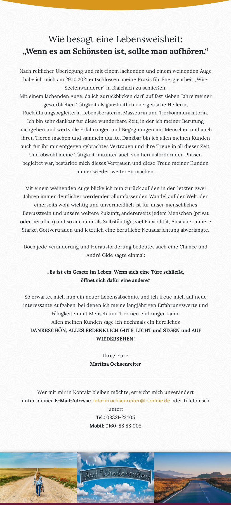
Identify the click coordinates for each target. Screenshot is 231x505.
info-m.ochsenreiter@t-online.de (131, 400)
